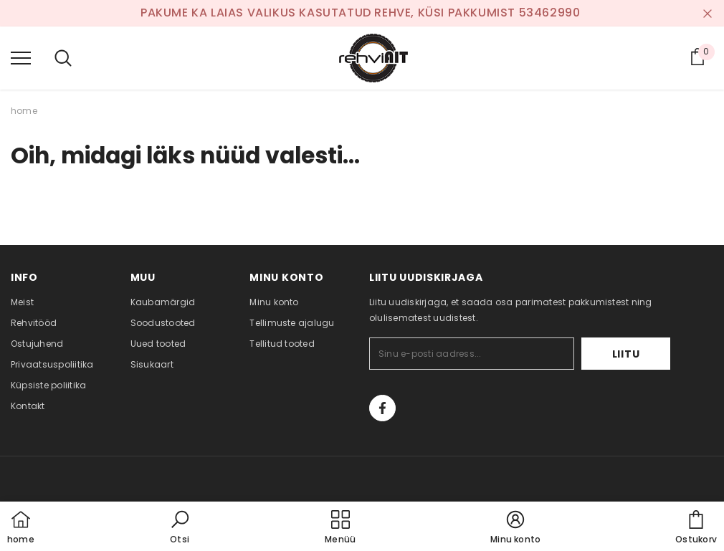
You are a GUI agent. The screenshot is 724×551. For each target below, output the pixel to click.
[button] (180, 528)
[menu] (21, 57)
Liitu (626, 354)
